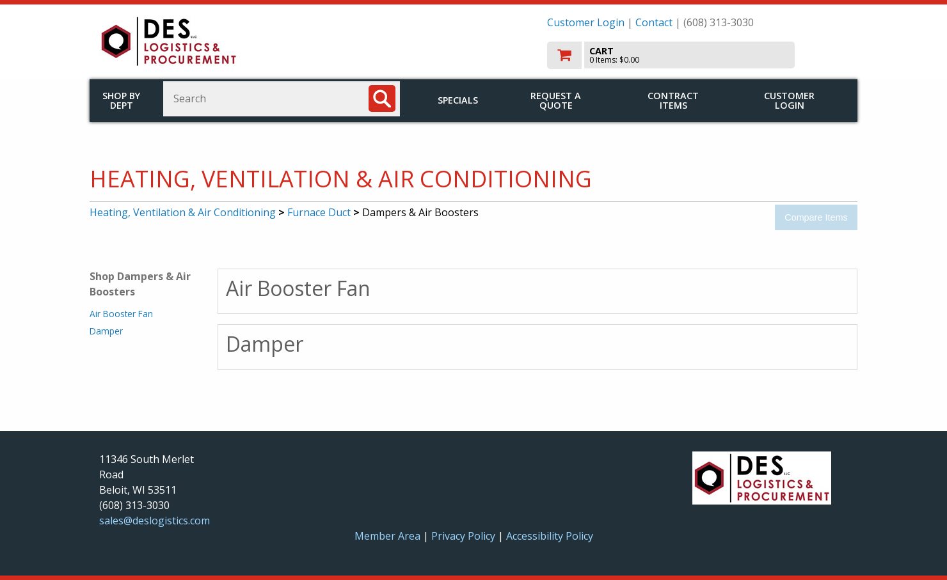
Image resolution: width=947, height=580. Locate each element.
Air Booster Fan (121, 314)
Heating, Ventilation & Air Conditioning (183, 212)
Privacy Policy (464, 536)
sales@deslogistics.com (154, 520)
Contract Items (673, 101)
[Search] (382, 98)
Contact (653, 22)
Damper (106, 331)
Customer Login (586, 22)
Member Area (387, 536)
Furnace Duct (319, 212)
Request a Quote (555, 101)
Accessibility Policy (549, 536)
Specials (458, 100)
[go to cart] (697, 55)
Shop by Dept (121, 101)
